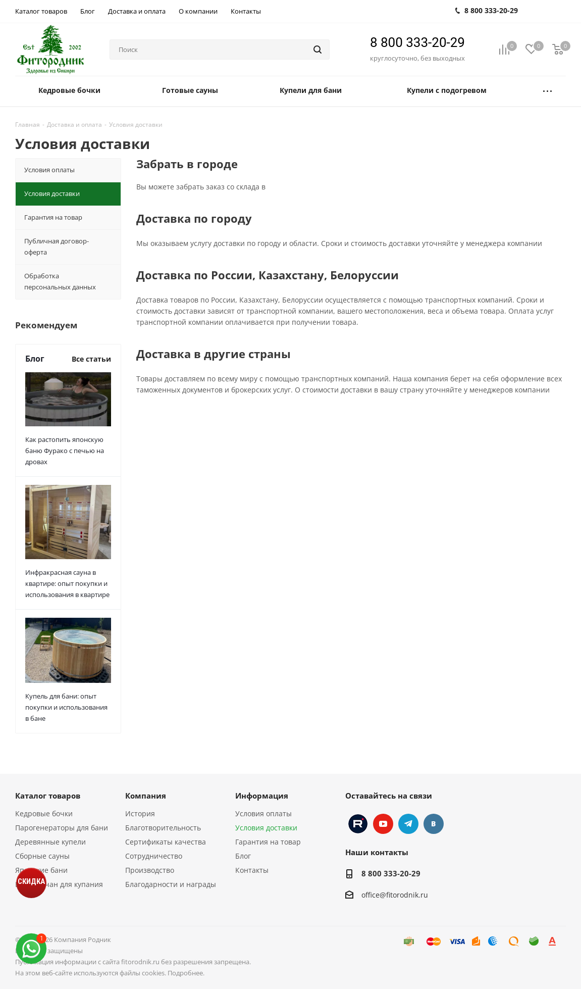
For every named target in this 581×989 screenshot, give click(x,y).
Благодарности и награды (170, 884)
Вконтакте (434, 824)
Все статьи (91, 359)
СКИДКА (31, 881)
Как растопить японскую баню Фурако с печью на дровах (64, 450)
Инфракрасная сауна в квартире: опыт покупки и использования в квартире (67, 583)
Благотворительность (163, 827)
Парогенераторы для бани (61, 827)
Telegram (408, 824)
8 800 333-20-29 (417, 42)
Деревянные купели (50, 842)
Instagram (358, 824)
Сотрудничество (153, 856)
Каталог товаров (47, 795)
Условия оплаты (263, 813)
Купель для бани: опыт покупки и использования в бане (66, 707)
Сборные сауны (42, 856)
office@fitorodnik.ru (394, 895)
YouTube (383, 824)
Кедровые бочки (44, 813)
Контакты (252, 870)
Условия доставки (266, 827)
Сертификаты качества (165, 842)
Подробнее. (186, 972)
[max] (31, 949)
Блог (243, 856)
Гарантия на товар (268, 842)
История (140, 813)
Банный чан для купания (59, 884)
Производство (149, 870)
